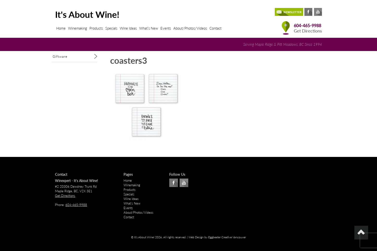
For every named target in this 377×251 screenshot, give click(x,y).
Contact (215, 28)
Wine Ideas (128, 28)
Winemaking (77, 28)
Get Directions (308, 30)
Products (96, 28)
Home (61, 28)
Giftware (60, 56)
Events (165, 28)
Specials (111, 28)
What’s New (148, 28)
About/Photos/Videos (190, 28)
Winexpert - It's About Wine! (76, 181)
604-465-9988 (307, 25)
